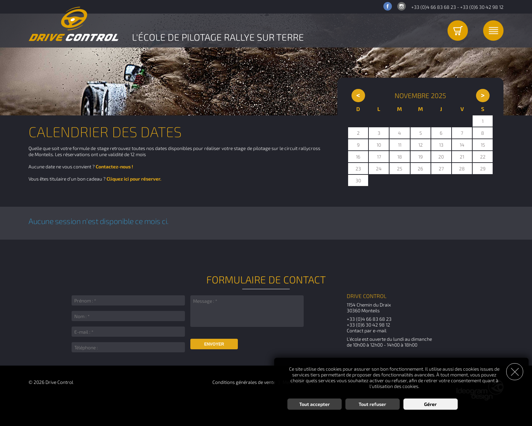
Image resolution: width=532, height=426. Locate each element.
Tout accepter (314, 404)
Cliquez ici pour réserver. (134, 179)
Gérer (430, 404)
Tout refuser (372, 404)
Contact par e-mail (366, 330)
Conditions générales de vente (244, 382)
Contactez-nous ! (114, 166)
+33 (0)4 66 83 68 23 (433, 7)
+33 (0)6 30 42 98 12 (482, 7)
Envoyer (214, 344)
